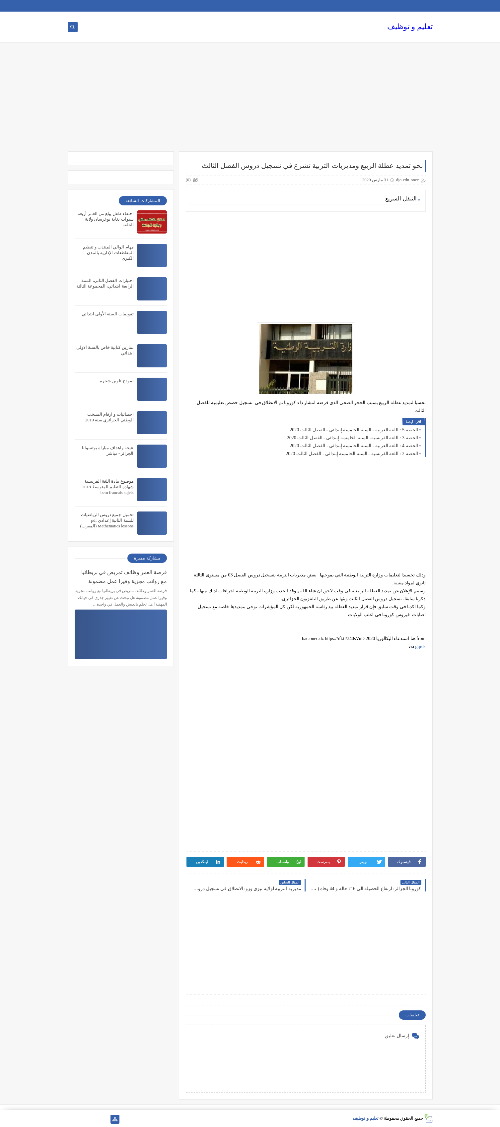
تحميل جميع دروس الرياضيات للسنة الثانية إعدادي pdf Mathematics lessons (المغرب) (107, 520)
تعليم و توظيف (409, 27)
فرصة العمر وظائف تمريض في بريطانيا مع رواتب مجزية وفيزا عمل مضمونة (124, 576)
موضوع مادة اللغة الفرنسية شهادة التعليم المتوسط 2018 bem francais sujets (108, 487)
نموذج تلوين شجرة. (116, 380)
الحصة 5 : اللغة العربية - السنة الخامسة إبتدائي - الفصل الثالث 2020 (354, 429)
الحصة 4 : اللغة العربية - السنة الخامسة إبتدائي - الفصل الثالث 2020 (354, 445)
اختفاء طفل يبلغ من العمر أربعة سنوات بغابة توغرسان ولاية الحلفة (105, 219)
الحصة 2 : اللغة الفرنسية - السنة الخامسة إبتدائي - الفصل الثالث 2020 (352, 453)
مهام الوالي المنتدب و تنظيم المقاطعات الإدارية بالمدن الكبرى (108, 252)
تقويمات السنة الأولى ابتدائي (108, 313)
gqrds (420, 646)
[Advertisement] (250, 100)
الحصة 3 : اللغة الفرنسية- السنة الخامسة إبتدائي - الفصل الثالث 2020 (352, 437)
